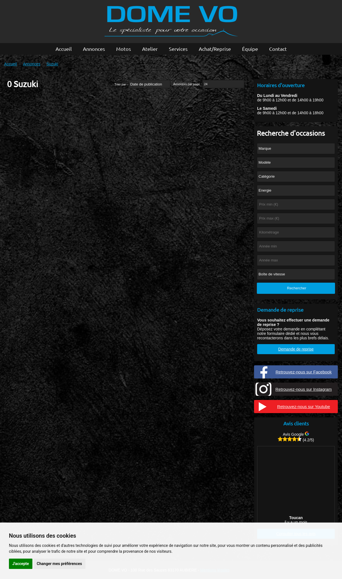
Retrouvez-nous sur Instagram (304, 389)
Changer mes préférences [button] (59, 563)
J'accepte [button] (20, 563)
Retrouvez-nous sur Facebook (304, 372)
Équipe (250, 49)
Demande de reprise (296, 349)
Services (178, 49)
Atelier (150, 49)
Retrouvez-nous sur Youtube (303, 406)
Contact (278, 49)
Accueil (64, 49)
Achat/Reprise (215, 49)
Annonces (94, 49)
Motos (123, 49)
